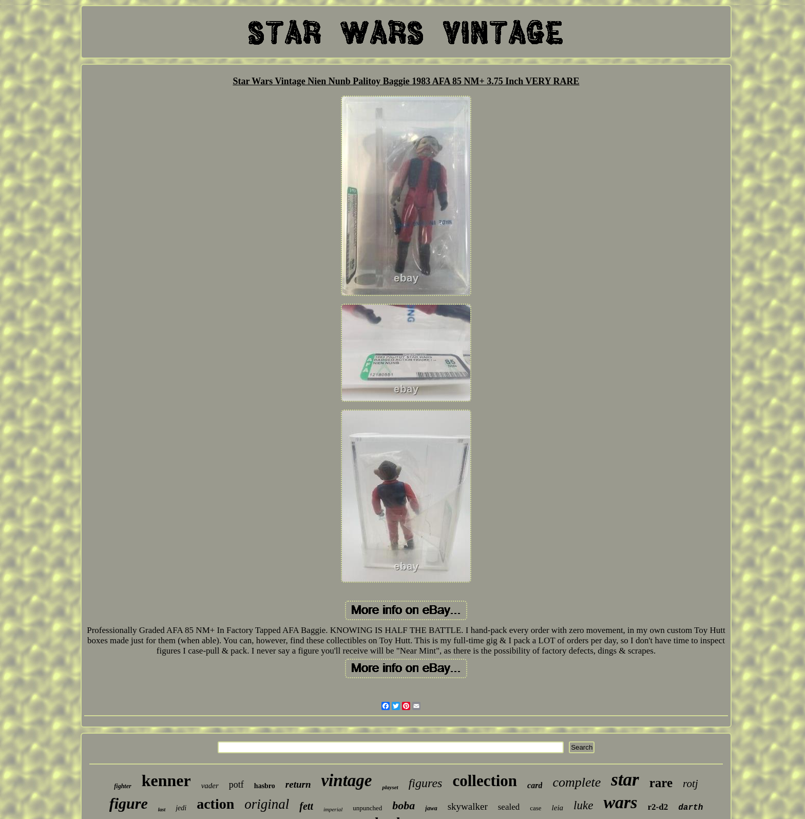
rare (661, 783)
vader (210, 785)
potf (236, 784)
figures (426, 783)
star (625, 780)
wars (620, 802)
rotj (690, 783)
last (161, 809)
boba (403, 805)
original (266, 804)
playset (390, 787)
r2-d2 (658, 807)
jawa (431, 808)
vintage (346, 780)
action (215, 804)
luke (583, 805)
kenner (166, 780)
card (534, 785)
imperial (332, 809)
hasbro (264, 786)
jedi (181, 808)
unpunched (367, 808)
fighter (122, 786)
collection (484, 781)
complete (576, 782)
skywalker (468, 806)
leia (558, 808)
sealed (509, 807)
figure (128, 803)
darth (690, 807)
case (535, 808)
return (298, 784)
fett (306, 806)
